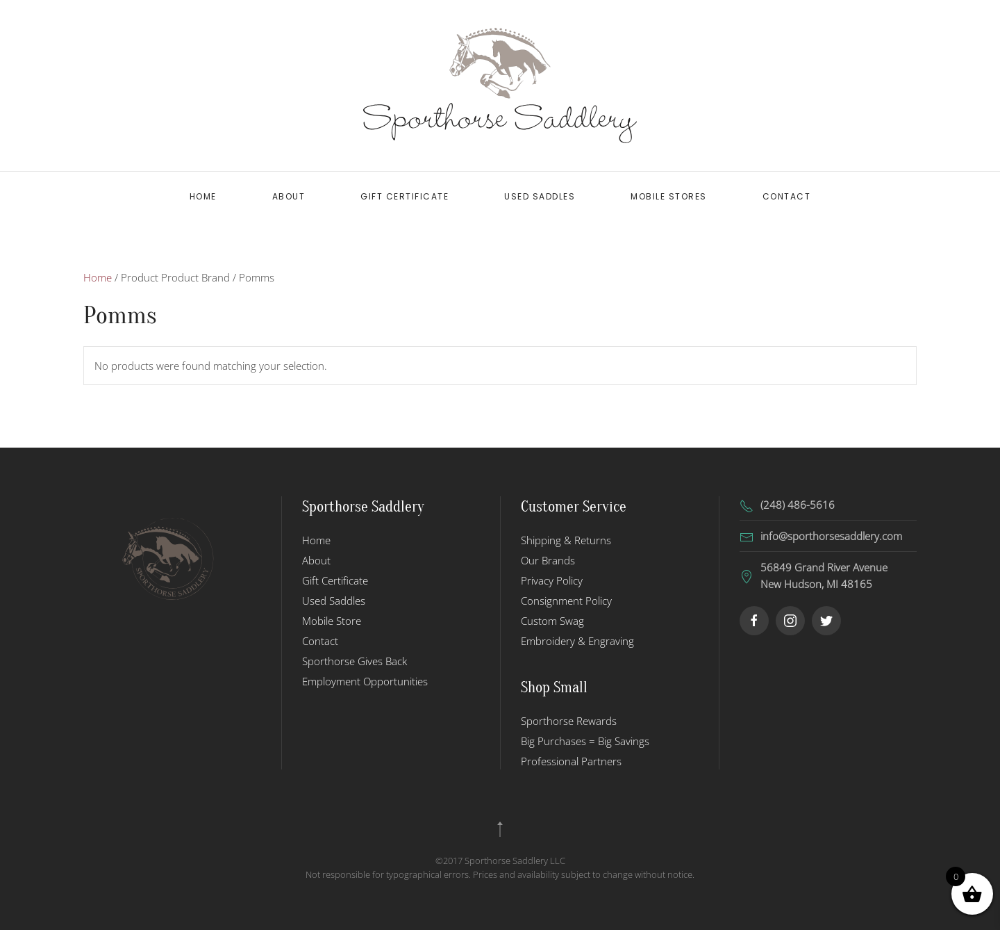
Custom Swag (552, 621)
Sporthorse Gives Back (354, 661)
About (289, 196)
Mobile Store (331, 621)
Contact (786, 196)
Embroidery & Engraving (577, 641)
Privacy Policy (552, 580)
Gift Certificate (404, 196)
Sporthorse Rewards (569, 721)
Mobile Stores (669, 196)
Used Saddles (539, 196)
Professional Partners (571, 761)
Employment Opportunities (365, 681)
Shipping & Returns (566, 540)
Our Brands (548, 560)
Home (203, 196)
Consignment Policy (566, 600)
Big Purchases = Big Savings (585, 741)
